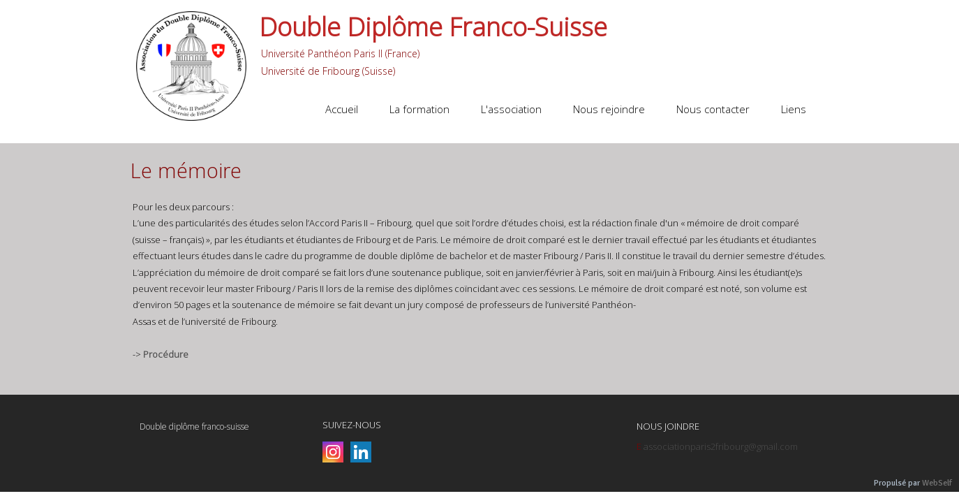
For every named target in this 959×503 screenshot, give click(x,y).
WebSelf (937, 483)
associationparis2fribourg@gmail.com (721, 446)
